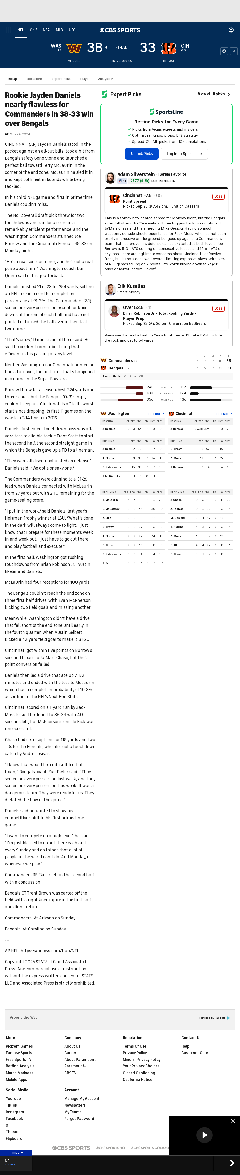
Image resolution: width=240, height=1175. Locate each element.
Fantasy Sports (19, 1053)
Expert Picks (61, 79)
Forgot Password (79, 1118)
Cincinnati (184, 413)
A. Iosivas (177, 509)
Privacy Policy (135, 1053)
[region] (204, 1135)
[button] (204, 1135)
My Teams (73, 1112)
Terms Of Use (134, 1046)
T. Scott (107, 563)
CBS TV (70, 1073)
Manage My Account (81, 1098)
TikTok (11, 1105)
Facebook (14, 1118)
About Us (72, 1046)
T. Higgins (177, 527)
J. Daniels (108, 429)
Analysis (104, 79)
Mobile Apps (16, 1079)
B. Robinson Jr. (112, 467)
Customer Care (194, 1053)
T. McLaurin (110, 500)
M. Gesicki (177, 518)
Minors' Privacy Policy (142, 1059)
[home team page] (168, 48)
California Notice (137, 1079)
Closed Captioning (139, 1073)
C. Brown (176, 449)
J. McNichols (111, 476)
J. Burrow (176, 429)
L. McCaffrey (111, 509)
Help (185, 1046)
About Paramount (80, 1059)
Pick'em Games (19, 1046)
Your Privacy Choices (141, 1066)
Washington (118, 413)
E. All (173, 545)
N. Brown (108, 527)
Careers (71, 1053)
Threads (13, 1132)
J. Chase (176, 500)
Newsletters (75, 1105)
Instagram (15, 1112)
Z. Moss (175, 458)
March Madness (19, 1073)
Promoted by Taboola (214, 1017)
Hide (18, 1152)
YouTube (13, 1098)
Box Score (34, 79)
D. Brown (108, 545)
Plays (84, 79)
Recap (12, 79)
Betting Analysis (20, 1066)
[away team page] (74, 48)
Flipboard (14, 1138)
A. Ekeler (108, 458)
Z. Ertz (106, 518)
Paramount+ (75, 1066)
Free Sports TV (19, 1059)
